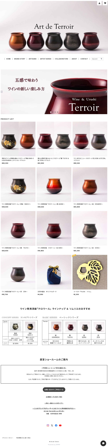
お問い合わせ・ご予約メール (54, 390)
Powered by (54, 444)
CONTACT (84, 59)
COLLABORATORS (61, 59)
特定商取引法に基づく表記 (23, 438)
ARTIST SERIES (45, 59)
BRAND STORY (19, 59)
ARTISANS (33, 59)
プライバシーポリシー (7, 438)
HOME (8, 59)
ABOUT (74, 59)
